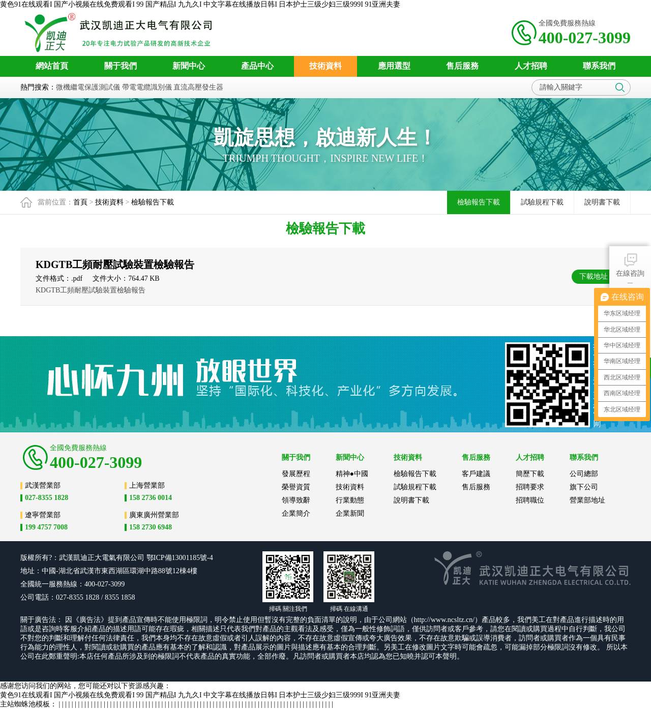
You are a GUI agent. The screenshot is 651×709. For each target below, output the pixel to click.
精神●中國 (352, 474)
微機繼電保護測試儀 (88, 87)
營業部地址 (587, 500)
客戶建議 (476, 474)
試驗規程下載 (542, 202)
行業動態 (350, 500)
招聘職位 (530, 500)
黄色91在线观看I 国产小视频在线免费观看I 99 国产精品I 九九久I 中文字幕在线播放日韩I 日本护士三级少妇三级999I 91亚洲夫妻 (200, 4)
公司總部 (584, 474)
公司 (137, 558)
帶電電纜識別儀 (147, 87)
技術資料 (109, 202)
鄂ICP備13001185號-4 (179, 558)
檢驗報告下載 (152, 202)
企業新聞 (350, 513)
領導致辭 (296, 500)
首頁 (80, 202)
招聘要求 (530, 487)
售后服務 (476, 487)
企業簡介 (296, 513)
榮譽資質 (296, 487)
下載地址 (593, 276)
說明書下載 (602, 202)
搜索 (620, 87)
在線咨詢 (630, 264)
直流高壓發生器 (198, 87)
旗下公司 (584, 487)
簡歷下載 (530, 474)
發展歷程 (296, 474)
